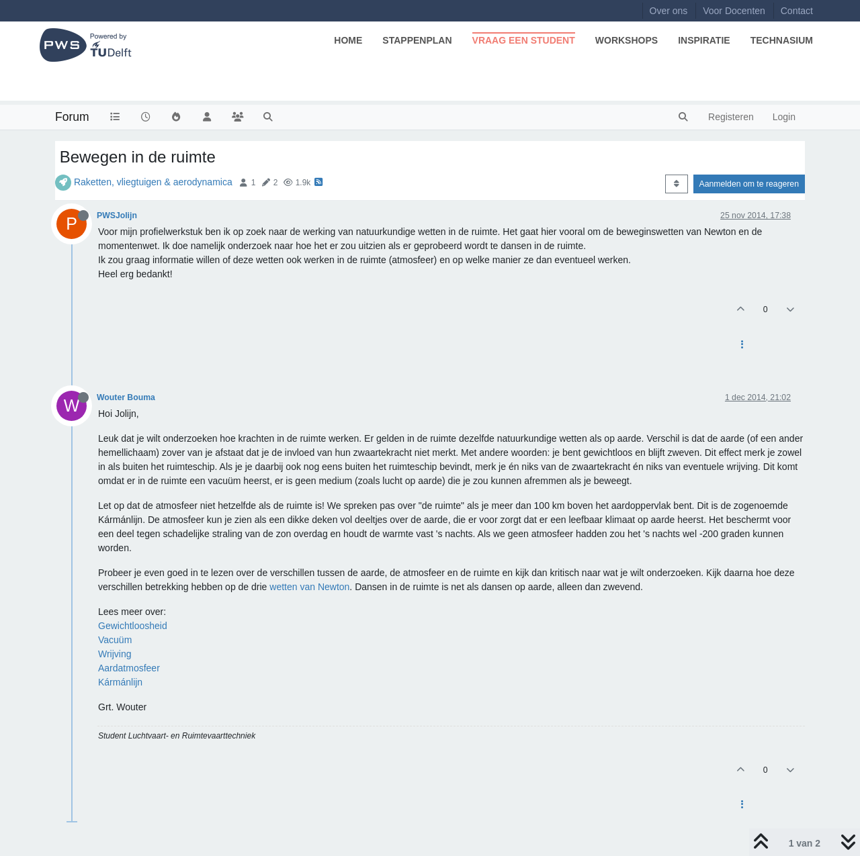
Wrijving (115, 654)
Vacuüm (115, 639)
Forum (72, 117)
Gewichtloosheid (132, 625)
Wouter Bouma (126, 397)
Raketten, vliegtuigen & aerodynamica (153, 182)
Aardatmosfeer (129, 668)
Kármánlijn (120, 682)
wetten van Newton (309, 586)
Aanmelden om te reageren (749, 184)
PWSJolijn (117, 215)
